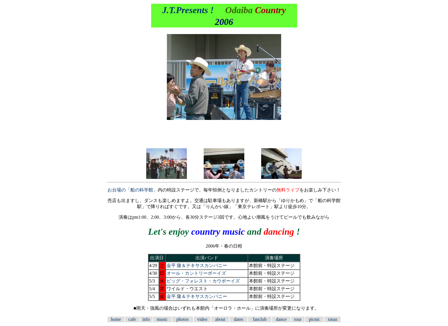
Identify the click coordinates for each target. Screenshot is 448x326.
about (220, 319)
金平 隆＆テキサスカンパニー (197, 265)
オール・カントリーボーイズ (196, 273)
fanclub (260, 319)
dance (281, 319)
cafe (132, 319)
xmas (332, 319)
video (202, 319)
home (116, 319)
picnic (314, 319)
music (162, 319)
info (146, 319)
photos (183, 319)
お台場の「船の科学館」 (132, 189)
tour (298, 319)
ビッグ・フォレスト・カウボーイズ (203, 280)
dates (238, 319)
